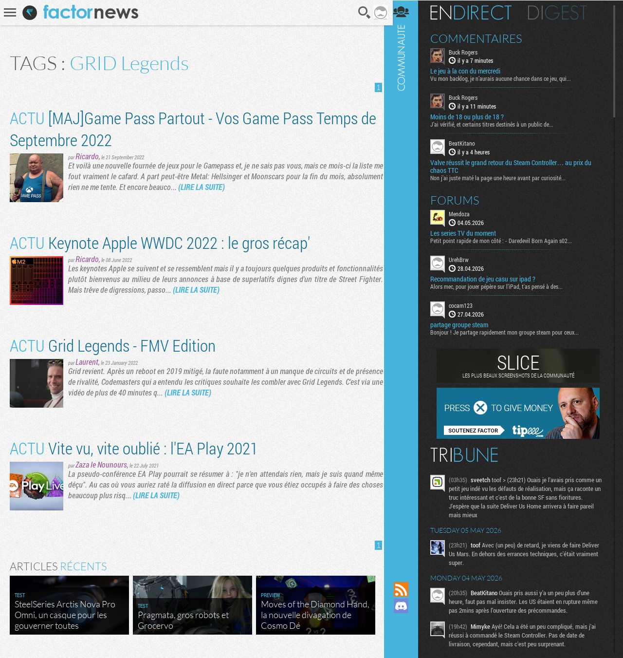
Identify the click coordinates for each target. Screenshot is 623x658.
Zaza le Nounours (101, 464)
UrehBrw (464, 259)
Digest (563, 12)
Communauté (406, 281)
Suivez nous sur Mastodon (406, 622)
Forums (460, 199)
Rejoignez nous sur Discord (406, 606)
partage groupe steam (465, 324)
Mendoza (464, 213)
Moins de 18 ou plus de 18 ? (472, 117)
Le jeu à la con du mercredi (471, 71)
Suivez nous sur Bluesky (406, 639)
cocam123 (466, 305)
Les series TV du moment (468, 233)
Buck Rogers (468, 52)
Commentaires (482, 38)
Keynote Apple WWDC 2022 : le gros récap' (160, 242)
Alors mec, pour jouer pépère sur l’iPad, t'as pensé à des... (502, 286)
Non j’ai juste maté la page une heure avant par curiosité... (503, 177)
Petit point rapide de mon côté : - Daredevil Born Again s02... (506, 240)
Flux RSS (406, 589)
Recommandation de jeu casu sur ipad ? (488, 278)
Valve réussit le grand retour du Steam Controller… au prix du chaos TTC (516, 166)
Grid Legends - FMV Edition (113, 345)
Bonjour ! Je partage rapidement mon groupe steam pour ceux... (510, 332)
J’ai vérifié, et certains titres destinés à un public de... (497, 124)
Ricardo (87, 156)
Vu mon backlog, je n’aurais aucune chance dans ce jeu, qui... (506, 78)
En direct (476, 12)
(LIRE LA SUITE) (201, 187)
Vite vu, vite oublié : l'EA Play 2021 (134, 448)
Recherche (361, 12)
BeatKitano (467, 143)
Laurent (86, 362)
